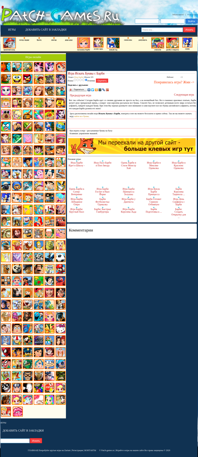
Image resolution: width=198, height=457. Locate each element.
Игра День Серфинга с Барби (179, 202)
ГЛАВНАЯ (33, 450)
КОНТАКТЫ (90, 450)
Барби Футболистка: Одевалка (102, 202)
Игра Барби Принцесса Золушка (129, 192)
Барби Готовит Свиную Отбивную (153, 202)
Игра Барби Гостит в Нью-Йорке (102, 192)
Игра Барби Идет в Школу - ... (77, 165)
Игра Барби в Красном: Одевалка (179, 165)
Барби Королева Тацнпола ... (179, 192)
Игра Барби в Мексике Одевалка (154, 165)
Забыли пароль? (178, 15)
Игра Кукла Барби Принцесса (154, 192)
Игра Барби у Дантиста (129, 200)
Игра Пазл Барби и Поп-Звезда (102, 164)
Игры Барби (78, 77)
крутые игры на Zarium (60, 450)
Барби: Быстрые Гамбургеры (102, 210)
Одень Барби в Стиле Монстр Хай (128, 165)
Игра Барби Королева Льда (128, 210)
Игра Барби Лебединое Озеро (77, 202)
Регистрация (192, 14)
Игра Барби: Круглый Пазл (76, 210)
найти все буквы (81, 116)
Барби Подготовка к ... (154, 210)
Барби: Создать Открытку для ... (178, 213)
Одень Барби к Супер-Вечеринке (76, 192)
